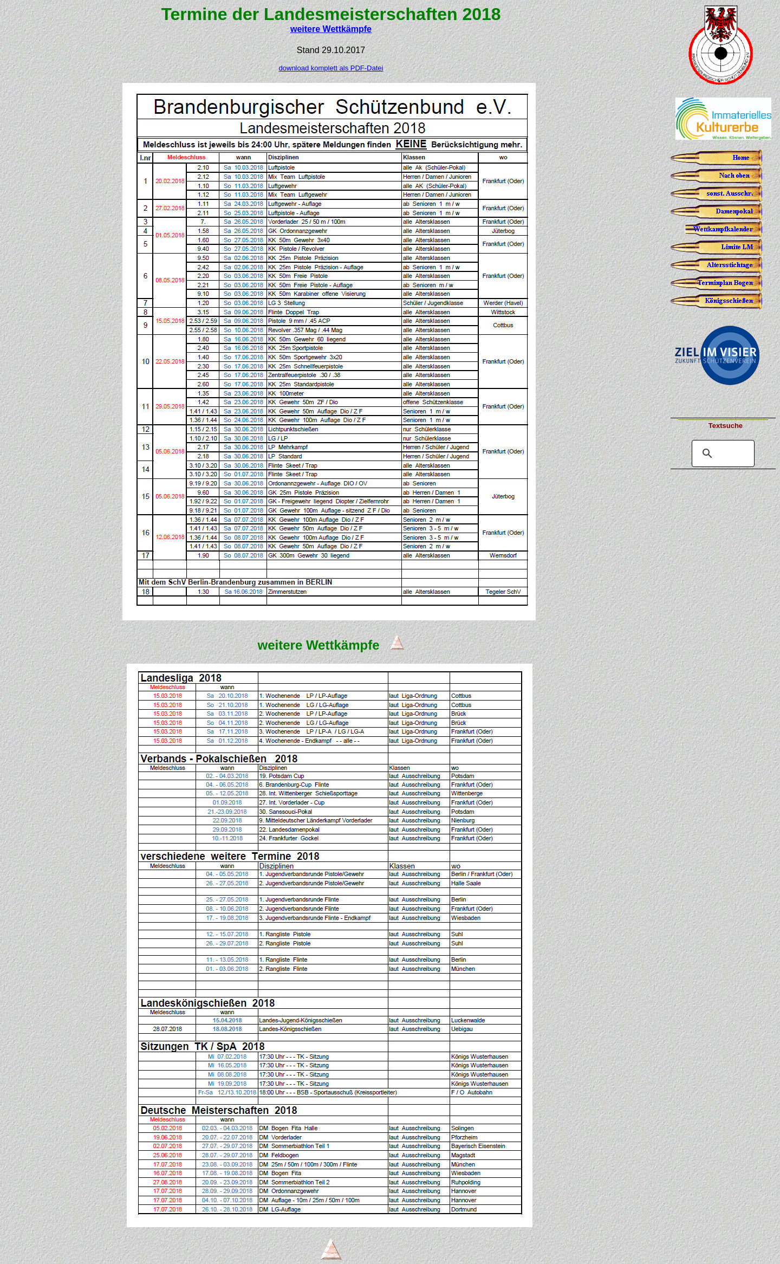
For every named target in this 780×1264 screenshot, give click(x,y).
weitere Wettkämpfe (331, 29)
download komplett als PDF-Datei (331, 68)
